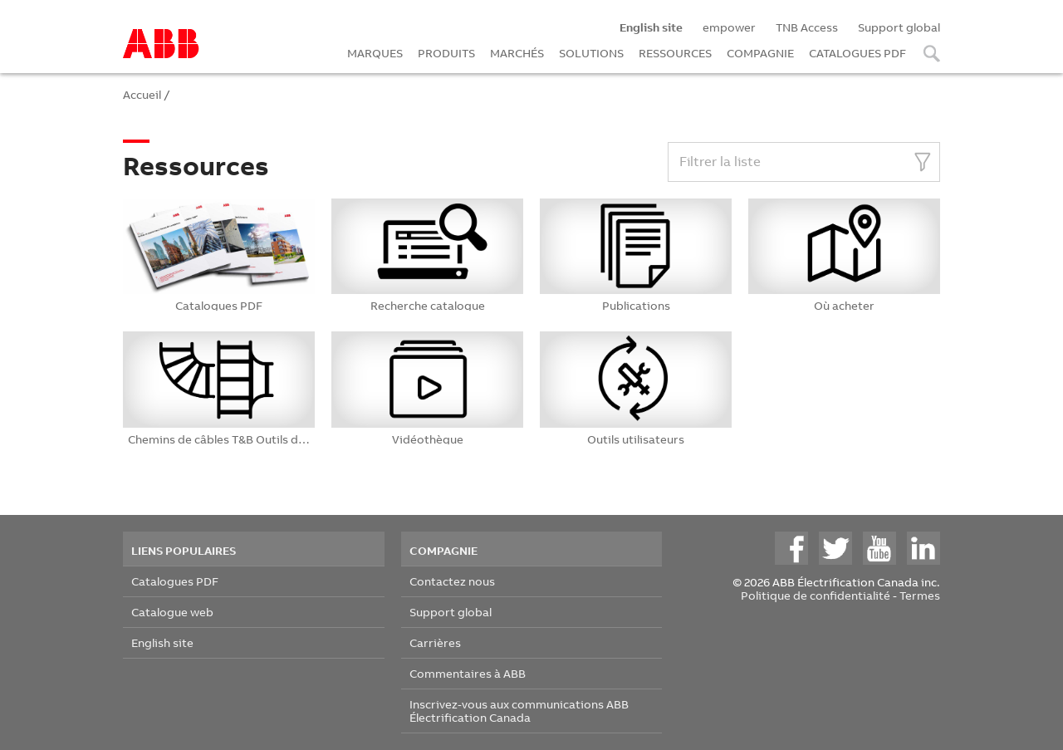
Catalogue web (172, 612)
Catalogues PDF (174, 581)
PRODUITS (446, 53)
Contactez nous (452, 581)
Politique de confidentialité (815, 595)
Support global (899, 27)
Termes (919, 595)
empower (729, 27)
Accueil (142, 94)
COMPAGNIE (760, 53)
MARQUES (375, 53)
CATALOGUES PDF (857, 53)
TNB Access (807, 27)
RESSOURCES (675, 53)
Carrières (435, 642)
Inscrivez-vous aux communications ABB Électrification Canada (519, 710)
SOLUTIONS (591, 53)
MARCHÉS (517, 53)
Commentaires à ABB (467, 673)
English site (162, 642)
